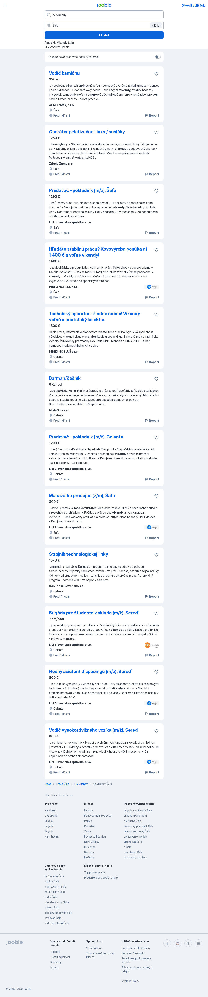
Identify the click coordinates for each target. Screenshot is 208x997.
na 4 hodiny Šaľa (55, 891)
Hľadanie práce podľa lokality (101, 877)
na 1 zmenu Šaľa (54, 876)
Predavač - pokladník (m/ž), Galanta (86, 437)
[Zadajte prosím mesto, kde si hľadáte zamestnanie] (104, 25)
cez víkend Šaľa (133, 852)
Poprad (88, 820)
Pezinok (88, 810)
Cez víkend (51, 815)
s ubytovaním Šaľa (55, 886)
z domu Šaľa (52, 907)
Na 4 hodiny (52, 836)
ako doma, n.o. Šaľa (135, 857)
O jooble (55, 951)
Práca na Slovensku (133, 953)
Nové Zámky (91, 841)
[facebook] (167, 943)
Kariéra (54, 967)
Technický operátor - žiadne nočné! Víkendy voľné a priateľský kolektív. (94, 316)
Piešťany (89, 857)
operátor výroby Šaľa (57, 902)
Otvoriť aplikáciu (194, 5)
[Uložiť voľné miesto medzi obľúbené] (156, 74)
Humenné (90, 847)
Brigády (49, 820)
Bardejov (89, 852)
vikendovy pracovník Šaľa (139, 826)
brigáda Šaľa (52, 881)
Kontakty (55, 962)
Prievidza (89, 826)
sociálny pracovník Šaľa (58, 912)
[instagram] (177, 943)
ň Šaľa (127, 847)
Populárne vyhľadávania (136, 948)
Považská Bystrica (95, 836)
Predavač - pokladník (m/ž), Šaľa (82, 190)
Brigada (49, 826)
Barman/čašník (65, 378)
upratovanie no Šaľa (136, 836)
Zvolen (88, 831)
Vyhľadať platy (130, 980)
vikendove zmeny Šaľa (137, 831)
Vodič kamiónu (64, 73)
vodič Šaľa (51, 897)
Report (152, 115)
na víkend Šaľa (132, 820)
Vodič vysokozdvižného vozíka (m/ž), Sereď (93, 730)
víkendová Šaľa (133, 841)
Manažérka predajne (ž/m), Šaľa (82, 495)
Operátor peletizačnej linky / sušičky (87, 131)
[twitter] (188, 943)
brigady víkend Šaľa (135, 815)
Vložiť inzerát (94, 948)
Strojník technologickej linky (78, 554)
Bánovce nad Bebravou (98, 815)
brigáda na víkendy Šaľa (138, 810)
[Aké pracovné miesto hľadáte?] (104, 14)
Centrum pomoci (60, 957)
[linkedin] (198, 943)
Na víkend (50, 810)
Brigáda (49, 831)
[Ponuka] (5, 5)
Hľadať (104, 35)
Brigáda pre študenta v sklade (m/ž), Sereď (94, 612)
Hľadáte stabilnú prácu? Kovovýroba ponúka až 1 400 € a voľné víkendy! (98, 252)
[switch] (158, 57)
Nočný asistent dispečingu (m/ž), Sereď (90, 671)
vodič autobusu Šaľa (57, 923)
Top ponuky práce (94, 872)
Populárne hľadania (59, 795)
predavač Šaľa (53, 918)
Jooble (27, 989)
